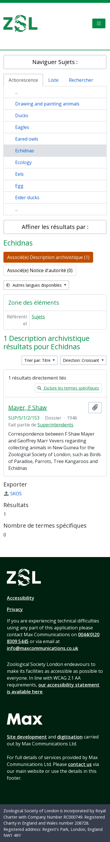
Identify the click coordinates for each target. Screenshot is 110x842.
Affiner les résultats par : (55, 227)
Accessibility (20, 598)
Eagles (22, 127)
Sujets (38, 317)
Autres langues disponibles (34, 285)
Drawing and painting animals (47, 104)
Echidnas (24, 150)
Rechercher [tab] (81, 80)
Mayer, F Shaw (27, 407)
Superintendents (55, 425)
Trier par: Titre (38, 360)
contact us (80, 764)
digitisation (70, 737)
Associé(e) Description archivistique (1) (48, 257)
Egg (19, 186)
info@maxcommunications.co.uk (42, 648)
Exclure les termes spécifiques (68, 388)
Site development (27, 737)
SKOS (12, 493)
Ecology (23, 162)
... (16, 92)
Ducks (21, 115)
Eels (19, 174)
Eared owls (26, 139)
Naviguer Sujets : (55, 62)
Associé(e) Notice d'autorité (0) (40, 270)
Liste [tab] (53, 80)
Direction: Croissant (81, 360)
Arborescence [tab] (23, 80)
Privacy (15, 609)
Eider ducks (27, 197)
